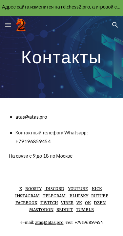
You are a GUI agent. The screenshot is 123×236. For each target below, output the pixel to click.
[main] (61, 56)
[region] (61, 8)
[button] (8, 25)
